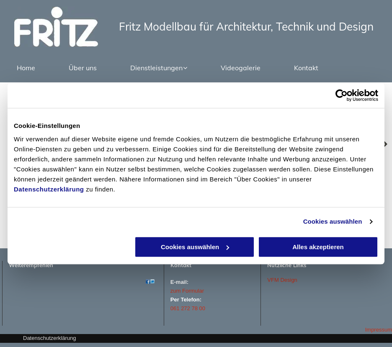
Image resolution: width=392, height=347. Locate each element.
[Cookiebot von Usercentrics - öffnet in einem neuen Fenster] (341, 95)
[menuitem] (26, 67)
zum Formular (187, 291)
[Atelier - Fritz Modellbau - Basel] (148, 281)
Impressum (378, 330)
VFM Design (282, 280)
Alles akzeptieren (318, 246)
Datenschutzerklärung (49, 189)
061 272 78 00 (187, 308)
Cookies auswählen (332, 221)
